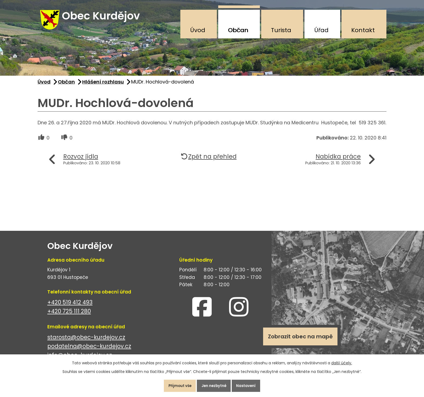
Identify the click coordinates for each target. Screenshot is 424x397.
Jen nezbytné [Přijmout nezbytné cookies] (214, 384)
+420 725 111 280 (69, 315)
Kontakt (363, 30)
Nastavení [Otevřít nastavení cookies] (251, 384)
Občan (238, 30)
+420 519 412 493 (69, 307)
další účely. (341, 360)
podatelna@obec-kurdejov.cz (89, 350)
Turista (281, 30)
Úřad (321, 30)
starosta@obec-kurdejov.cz (86, 341)
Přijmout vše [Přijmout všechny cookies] (175, 384)
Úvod (197, 30)
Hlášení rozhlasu (103, 86)
